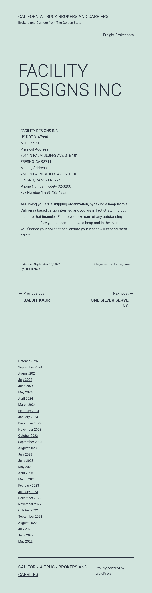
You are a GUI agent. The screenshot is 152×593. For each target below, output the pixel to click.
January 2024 (28, 417)
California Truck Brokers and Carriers (63, 16)
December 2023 (29, 423)
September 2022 (30, 516)
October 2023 (28, 436)
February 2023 (28, 485)
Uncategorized (122, 264)
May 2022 (25, 541)
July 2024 (25, 380)
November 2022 (29, 504)
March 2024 (27, 404)
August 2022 (27, 523)
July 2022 (25, 529)
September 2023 (30, 442)
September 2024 (30, 367)
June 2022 (25, 535)
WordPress (103, 573)
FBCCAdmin (32, 269)
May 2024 (25, 392)
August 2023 (27, 448)
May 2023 (25, 467)
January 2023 (28, 492)
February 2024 (28, 411)
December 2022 (29, 498)
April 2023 (25, 473)
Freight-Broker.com (118, 35)
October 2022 (28, 510)
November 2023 (29, 429)
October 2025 (28, 361)
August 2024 (27, 373)
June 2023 (25, 460)
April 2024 (25, 398)
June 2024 (25, 386)
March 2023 (27, 479)
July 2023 (25, 454)
